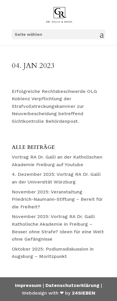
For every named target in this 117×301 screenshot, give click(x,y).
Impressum (28, 285)
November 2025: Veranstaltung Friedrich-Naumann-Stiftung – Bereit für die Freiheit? (57, 199)
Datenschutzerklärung (72, 285)
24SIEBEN (83, 293)
